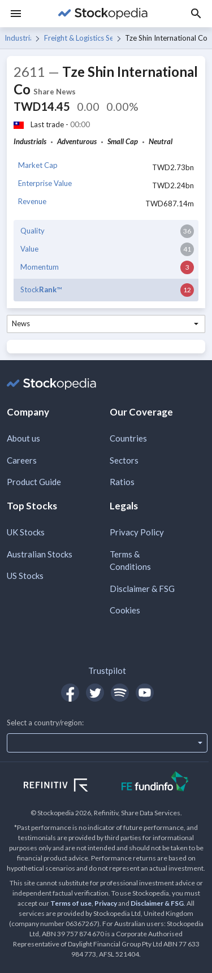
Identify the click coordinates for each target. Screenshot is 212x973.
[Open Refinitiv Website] (68, 786)
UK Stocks (26, 532)
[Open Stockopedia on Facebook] (70, 693)
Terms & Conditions (130, 560)
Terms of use (71, 903)
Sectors (124, 460)
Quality (32, 230)
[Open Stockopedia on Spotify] (120, 693)
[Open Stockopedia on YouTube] (145, 693)
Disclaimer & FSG (142, 588)
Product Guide (34, 482)
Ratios (122, 482)
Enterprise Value (45, 183)
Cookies (125, 610)
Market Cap (38, 165)
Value (29, 248)
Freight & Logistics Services (78, 37)
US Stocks (25, 575)
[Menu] (16, 14)
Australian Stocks (39, 554)
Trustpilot (107, 670)
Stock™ (41, 289)
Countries (128, 438)
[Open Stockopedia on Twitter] (95, 693)
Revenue (32, 201)
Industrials (18, 37)
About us (23, 438)
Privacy (105, 903)
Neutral (160, 141)
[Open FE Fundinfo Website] (155, 782)
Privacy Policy (137, 532)
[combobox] (106, 324)
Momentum (39, 266)
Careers (22, 460)
